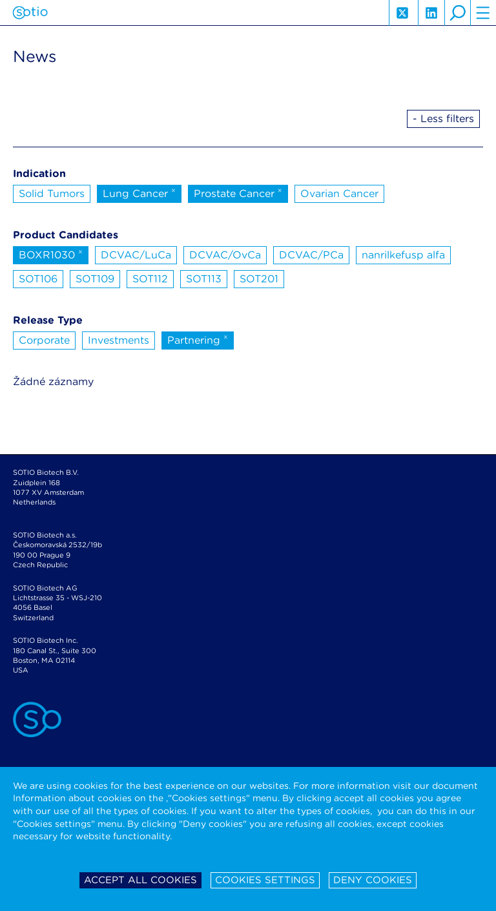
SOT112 (150, 279)
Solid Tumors (52, 193)
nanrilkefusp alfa (403, 255)
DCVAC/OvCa (225, 255)
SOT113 (204, 279)
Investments (118, 340)
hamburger (483, 13)
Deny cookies (372, 880)
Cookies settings (265, 880)
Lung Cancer (139, 192)
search (457, 13)
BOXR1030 (51, 254)
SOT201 (259, 279)
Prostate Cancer (238, 192)
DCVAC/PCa (311, 255)
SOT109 (95, 279)
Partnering (197, 339)
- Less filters (443, 118)
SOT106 (38, 279)
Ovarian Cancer (339, 193)
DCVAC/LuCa (136, 255)
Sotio (30, 13)
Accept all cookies (140, 880)
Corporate (44, 340)
